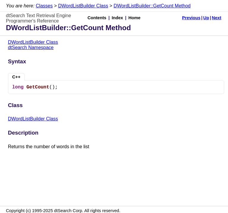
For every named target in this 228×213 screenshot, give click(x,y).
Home (135, 17)
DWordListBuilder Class (83, 5)
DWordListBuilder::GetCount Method (152, 5)
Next (216, 17)
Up (206, 17)
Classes (44, 5)
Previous (191, 17)
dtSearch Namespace (31, 47)
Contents (97, 17)
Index (117, 17)
